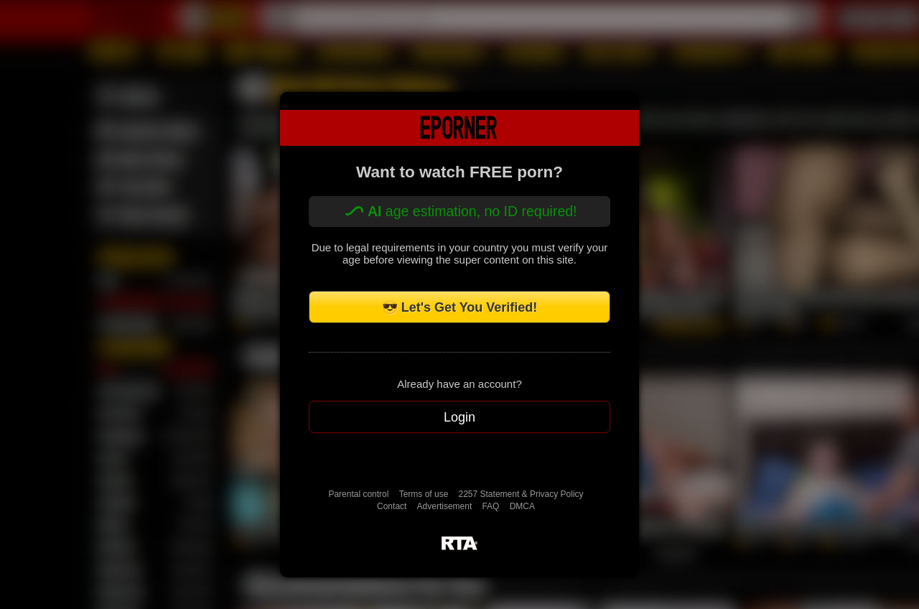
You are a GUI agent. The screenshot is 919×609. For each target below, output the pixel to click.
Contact (391, 506)
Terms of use (424, 494)
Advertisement (444, 506)
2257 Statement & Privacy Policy (521, 494)
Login (459, 417)
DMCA (522, 506)
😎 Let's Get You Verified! (460, 307)
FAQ (490, 506)
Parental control (358, 494)
